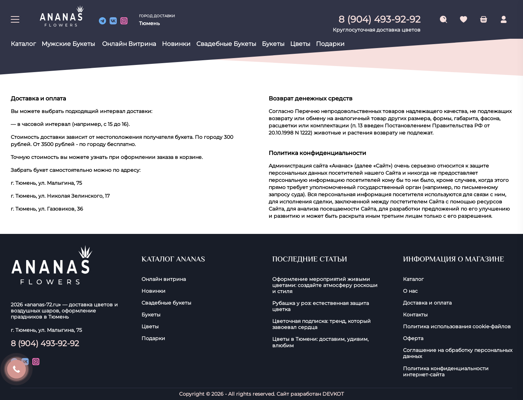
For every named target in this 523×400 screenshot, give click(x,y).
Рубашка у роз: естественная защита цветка (320, 306)
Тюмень (149, 23)
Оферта (413, 338)
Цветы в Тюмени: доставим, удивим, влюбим (320, 342)
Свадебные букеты (226, 43)
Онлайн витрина (129, 43)
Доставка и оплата (427, 303)
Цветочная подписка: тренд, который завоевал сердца (321, 324)
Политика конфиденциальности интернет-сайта (446, 372)
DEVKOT (333, 394)
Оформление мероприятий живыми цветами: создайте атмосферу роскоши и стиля (325, 285)
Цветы (300, 43)
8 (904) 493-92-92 (45, 343)
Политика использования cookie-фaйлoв (457, 327)
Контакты (415, 315)
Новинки (176, 43)
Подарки (330, 43)
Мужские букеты (68, 43)
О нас (410, 291)
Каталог (23, 43)
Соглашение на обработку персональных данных (457, 353)
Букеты (273, 43)
